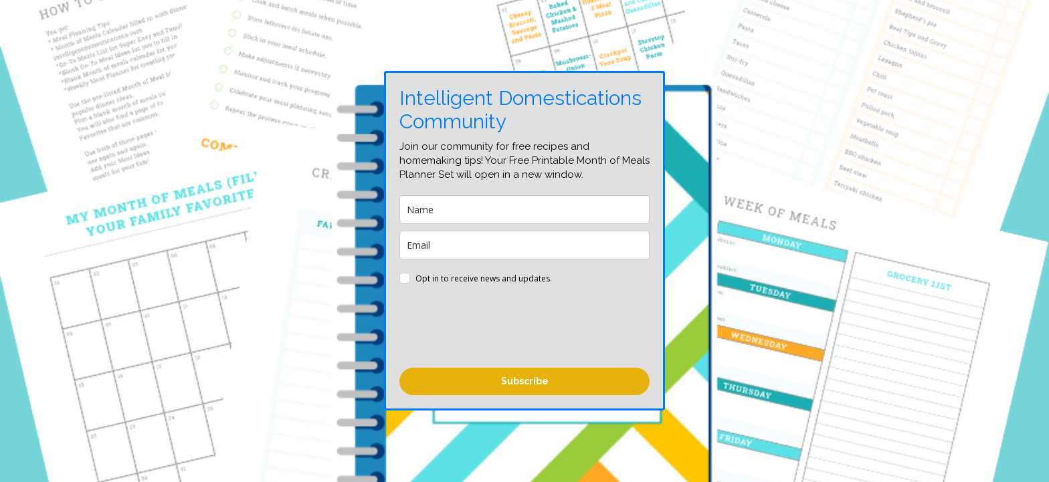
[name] (524, 209)
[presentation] (501, 328)
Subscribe (525, 381)
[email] (524, 245)
